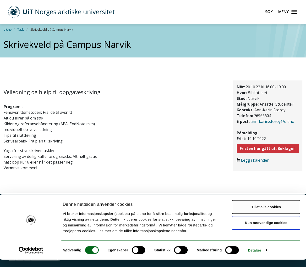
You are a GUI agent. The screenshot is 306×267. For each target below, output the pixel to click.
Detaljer (254, 258)
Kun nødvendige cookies (266, 230)
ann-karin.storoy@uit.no (272, 121)
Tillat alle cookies (266, 214)
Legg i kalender (255, 160)
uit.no (8, 29)
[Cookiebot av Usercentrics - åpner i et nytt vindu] (31, 257)
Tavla (21, 29)
